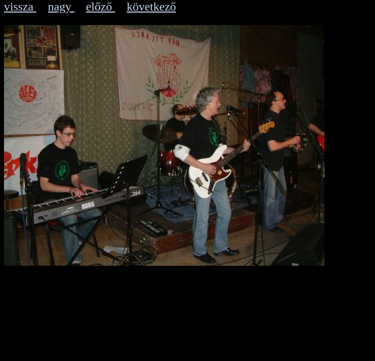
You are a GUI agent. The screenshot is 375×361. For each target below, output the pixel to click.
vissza (20, 6)
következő (151, 6)
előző (100, 6)
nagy (61, 6)
